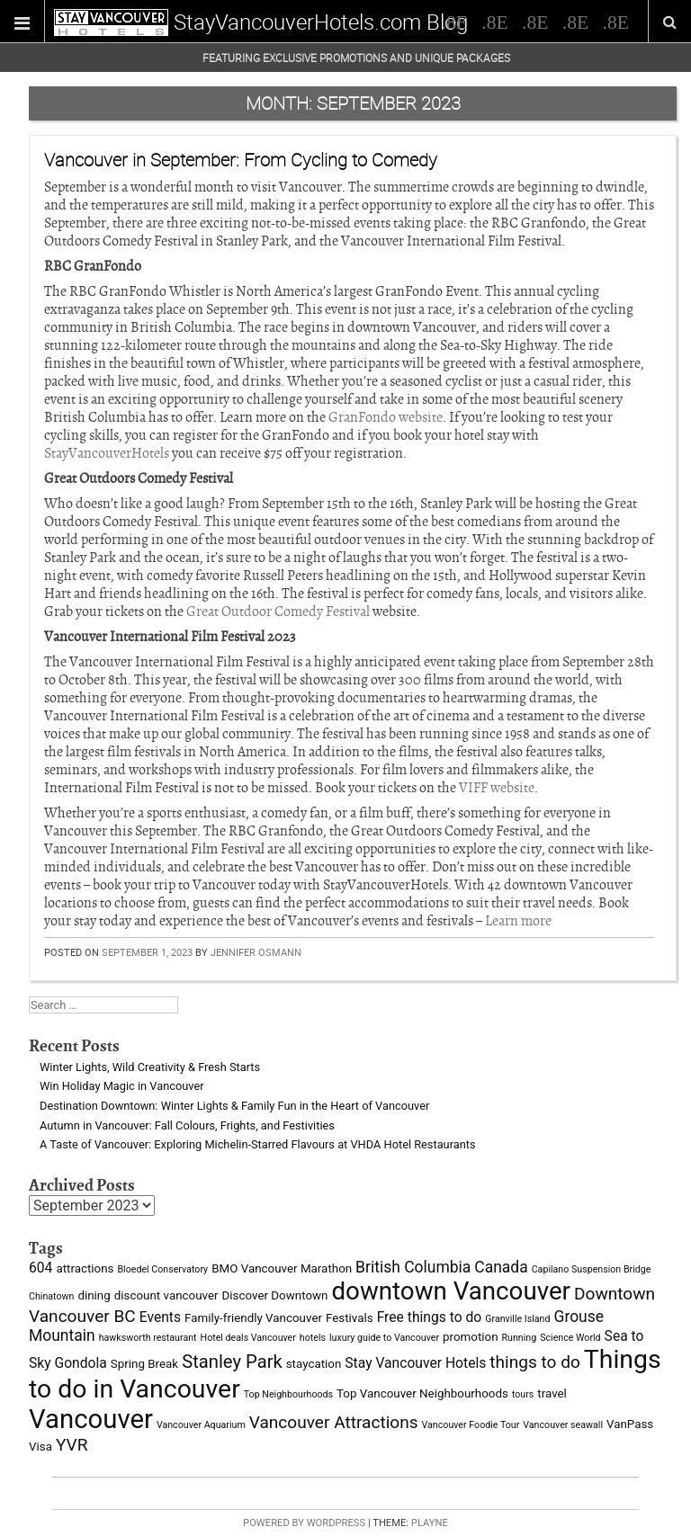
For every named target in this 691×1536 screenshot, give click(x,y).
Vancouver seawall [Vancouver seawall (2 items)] (563, 1425)
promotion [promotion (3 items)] (470, 1337)
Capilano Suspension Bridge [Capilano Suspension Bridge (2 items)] (591, 1269)
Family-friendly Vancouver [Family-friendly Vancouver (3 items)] (253, 1318)
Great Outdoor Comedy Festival (278, 612)
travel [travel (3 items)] (552, 1393)
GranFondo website (385, 417)
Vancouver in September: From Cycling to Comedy (240, 159)
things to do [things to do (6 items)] (534, 1362)
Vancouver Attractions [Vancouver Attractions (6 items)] (333, 1422)
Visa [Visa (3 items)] (40, 1446)
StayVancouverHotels (106, 453)
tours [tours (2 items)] (523, 1394)
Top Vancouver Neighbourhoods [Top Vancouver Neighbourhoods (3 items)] (422, 1393)
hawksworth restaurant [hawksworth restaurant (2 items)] (148, 1338)
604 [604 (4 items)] (40, 1267)
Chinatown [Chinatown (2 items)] (51, 1296)
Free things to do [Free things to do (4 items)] (429, 1317)
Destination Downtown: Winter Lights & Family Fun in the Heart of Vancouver (234, 1105)
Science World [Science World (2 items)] (570, 1338)
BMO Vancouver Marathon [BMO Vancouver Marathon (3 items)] (281, 1268)
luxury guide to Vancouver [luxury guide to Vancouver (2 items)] (384, 1338)
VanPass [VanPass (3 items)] (629, 1424)
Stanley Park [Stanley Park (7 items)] (232, 1361)
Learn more (518, 921)
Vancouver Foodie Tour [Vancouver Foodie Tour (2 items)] (471, 1425)
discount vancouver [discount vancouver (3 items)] (166, 1295)
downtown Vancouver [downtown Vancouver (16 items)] (450, 1291)
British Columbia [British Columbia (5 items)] (413, 1267)
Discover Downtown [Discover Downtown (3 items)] (275, 1295)
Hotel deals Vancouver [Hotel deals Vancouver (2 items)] (248, 1338)
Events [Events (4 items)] (160, 1317)
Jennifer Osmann (256, 952)
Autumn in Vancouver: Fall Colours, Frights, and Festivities (187, 1125)
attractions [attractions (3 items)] (84, 1268)
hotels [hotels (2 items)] (313, 1338)
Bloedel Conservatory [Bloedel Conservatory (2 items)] (162, 1269)
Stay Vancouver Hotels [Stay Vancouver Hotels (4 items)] (415, 1362)
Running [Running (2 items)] (519, 1338)
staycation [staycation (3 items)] (314, 1364)
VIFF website (496, 788)
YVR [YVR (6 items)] (72, 1444)
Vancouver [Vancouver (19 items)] (91, 1419)
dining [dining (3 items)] (93, 1295)
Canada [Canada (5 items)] (500, 1267)
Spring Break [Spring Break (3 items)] (144, 1364)
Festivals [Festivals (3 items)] (349, 1318)
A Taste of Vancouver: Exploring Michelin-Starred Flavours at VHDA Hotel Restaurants (258, 1144)
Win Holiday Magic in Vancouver (122, 1086)
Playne (429, 1523)
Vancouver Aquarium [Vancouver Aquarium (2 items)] (201, 1425)
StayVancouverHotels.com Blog (321, 21)
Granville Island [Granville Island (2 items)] (517, 1319)
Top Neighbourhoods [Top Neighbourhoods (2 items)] (288, 1394)
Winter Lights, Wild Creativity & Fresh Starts (150, 1067)
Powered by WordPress (304, 1523)
